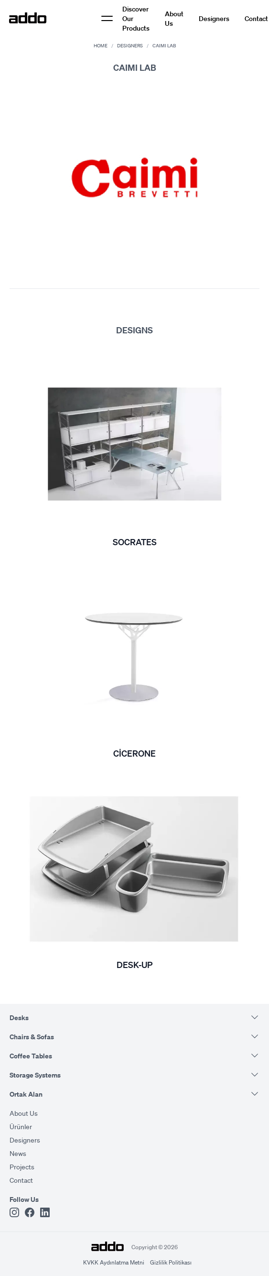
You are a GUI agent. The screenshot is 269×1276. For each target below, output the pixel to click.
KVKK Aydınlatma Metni (113, 1262)
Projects (22, 1166)
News (18, 1153)
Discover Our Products (136, 18)
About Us (174, 18)
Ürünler (21, 1126)
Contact (256, 18)
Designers (214, 18)
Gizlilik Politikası (171, 1262)
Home (101, 45)
